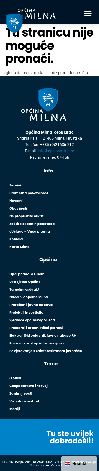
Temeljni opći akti (24, 289)
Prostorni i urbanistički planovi (36, 327)
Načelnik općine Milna (28, 297)
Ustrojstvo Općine (25, 281)
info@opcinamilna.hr (56, 151)
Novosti (16, 200)
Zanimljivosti (20, 393)
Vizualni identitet (24, 401)
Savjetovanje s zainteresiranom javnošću (45, 350)
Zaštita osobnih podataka (32, 223)
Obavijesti (18, 208)
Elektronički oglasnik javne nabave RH (42, 335)
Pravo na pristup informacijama (37, 343)
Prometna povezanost (28, 192)
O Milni (15, 378)
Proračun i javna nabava (31, 304)
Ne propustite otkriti (26, 216)
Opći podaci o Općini (27, 274)
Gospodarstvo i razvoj (28, 385)
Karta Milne (19, 246)
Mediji (14, 408)
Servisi (15, 185)
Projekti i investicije (26, 312)
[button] (88, 13)
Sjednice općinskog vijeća (32, 320)
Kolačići (16, 239)
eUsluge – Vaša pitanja (29, 231)
